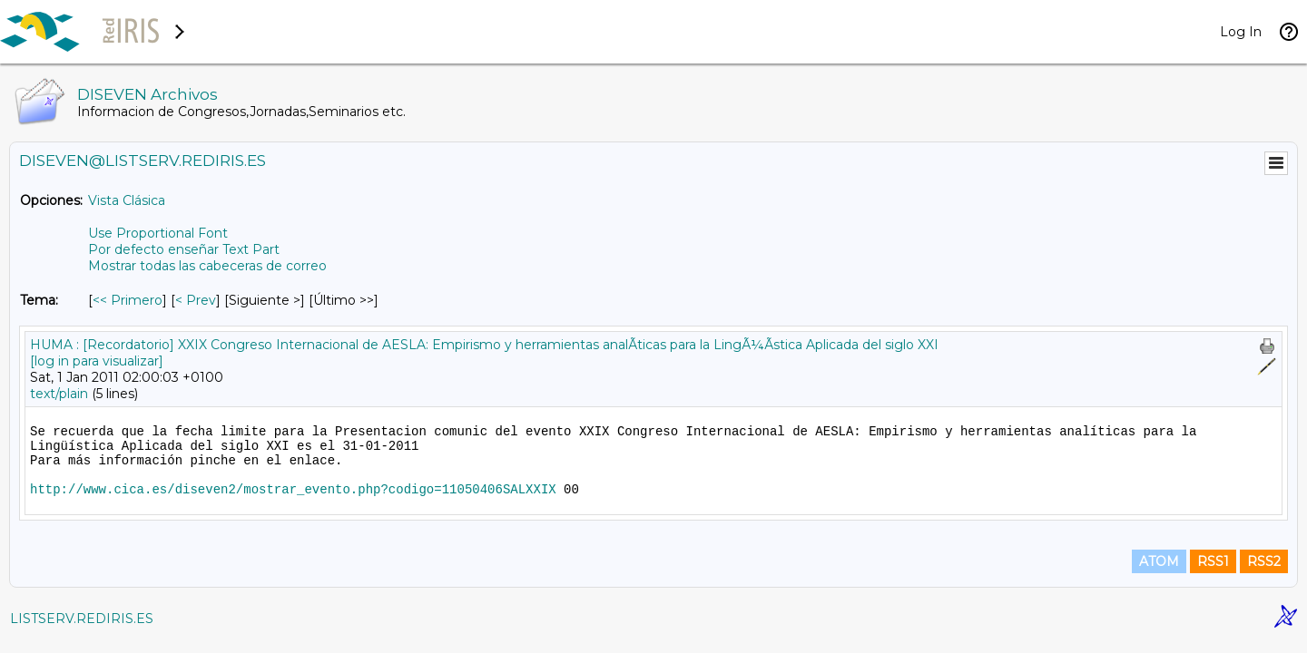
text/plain (59, 393)
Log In (1241, 32)
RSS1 (1213, 561)
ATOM (1159, 561)
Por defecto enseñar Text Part (184, 249)
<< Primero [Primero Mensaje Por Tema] (127, 300)
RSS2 (1264, 561)
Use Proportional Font (158, 233)
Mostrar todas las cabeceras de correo (207, 266)
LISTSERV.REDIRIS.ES (81, 618)
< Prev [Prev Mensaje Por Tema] (195, 300)
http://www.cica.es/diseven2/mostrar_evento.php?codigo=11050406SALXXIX (293, 489)
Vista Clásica (126, 200)
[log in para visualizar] (96, 361)
